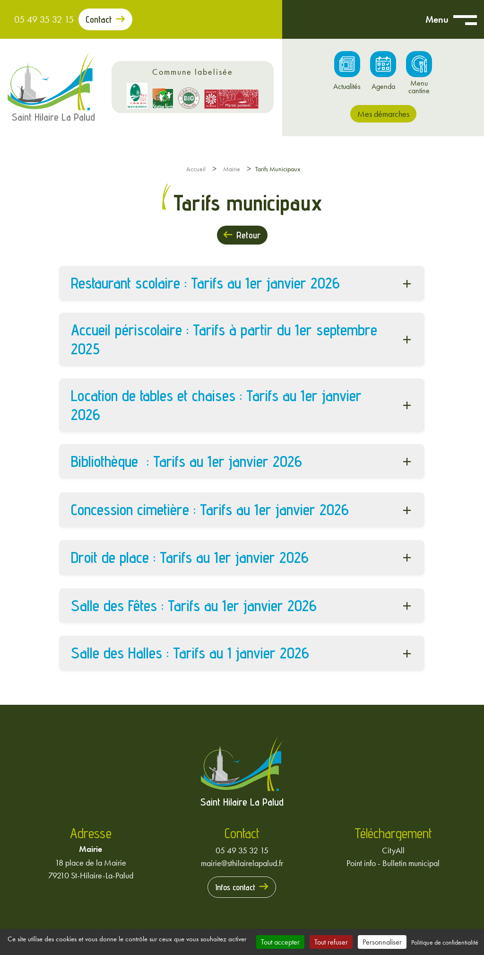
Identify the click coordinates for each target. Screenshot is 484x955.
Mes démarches (383, 113)
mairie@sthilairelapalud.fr (242, 863)
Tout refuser (331, 942)
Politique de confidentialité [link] (444, 942)
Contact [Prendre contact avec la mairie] (99, 19)
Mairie (231, 169)
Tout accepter (280, 942)
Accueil (196, 169)
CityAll (393, 850)
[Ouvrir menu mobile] (465, 19)
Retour (248, 235)
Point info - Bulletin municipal (393, 863)
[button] (241, 283)
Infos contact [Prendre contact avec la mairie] (235, 887)
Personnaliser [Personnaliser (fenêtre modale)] (382, 942)
